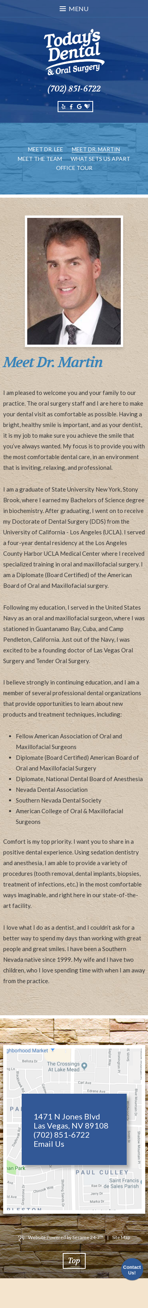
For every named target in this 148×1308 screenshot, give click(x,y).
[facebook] (71, 106)
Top (74, 1261)
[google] (79, 106)
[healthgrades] (87, 106)
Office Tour (74, 167)
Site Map (121, 1237)
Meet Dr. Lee (45, 149)
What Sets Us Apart (100, 158)
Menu (74, 8)
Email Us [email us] (49, 1143)
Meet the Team (40, 158)
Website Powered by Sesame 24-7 (65, 1237)
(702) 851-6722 (74, 89)
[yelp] (63, 106)
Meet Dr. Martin (96, 149)
